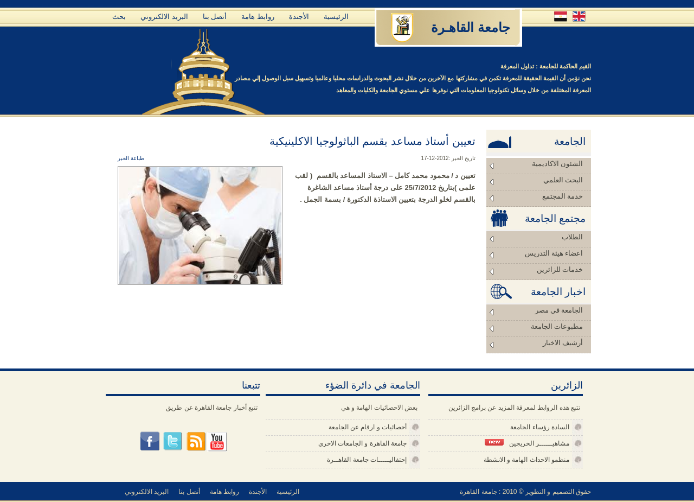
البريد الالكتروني (164, 16)
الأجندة (299, 16)
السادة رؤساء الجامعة (539, 427)
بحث (119, 16)
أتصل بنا (215, 16)
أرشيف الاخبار (563, 343)
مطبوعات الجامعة (557, 326)
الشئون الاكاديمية (557, 164)
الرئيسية (336, 16)
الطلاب (572, 237)
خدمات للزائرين (560, 269)
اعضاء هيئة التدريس (554, 253)
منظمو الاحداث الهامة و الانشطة (526, 459)
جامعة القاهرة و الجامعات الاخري (362, 443)
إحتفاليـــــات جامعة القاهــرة (367, 459)
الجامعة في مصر (559, 310)
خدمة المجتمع (562, 196)
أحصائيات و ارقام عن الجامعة (368, 427)
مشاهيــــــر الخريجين (527, 443)
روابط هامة (257, 16)
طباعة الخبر (131, 158)
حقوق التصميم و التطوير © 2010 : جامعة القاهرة (525, 491)
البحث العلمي (563, 180)
